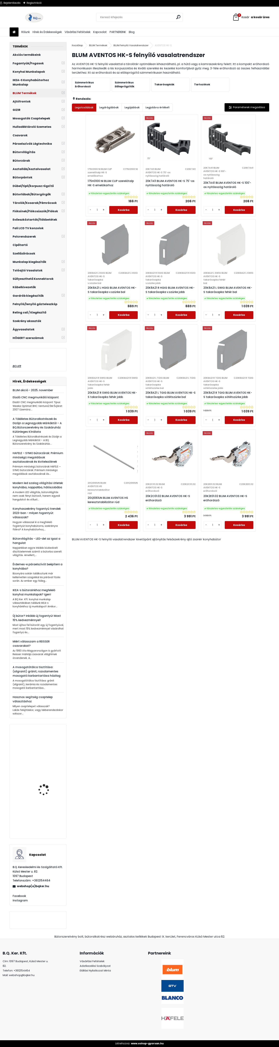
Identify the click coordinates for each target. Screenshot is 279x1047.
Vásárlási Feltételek (77, 32)
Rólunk (25, 32)
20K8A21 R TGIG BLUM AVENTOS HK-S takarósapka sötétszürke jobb (95, 422)
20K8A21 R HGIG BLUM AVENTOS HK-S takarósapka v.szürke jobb (95, 306)
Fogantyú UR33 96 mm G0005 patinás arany (47, 787)
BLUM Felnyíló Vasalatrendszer (131, 45)
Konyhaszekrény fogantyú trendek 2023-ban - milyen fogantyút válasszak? (37, 513)
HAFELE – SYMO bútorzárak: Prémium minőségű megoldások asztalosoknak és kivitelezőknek (38, 457)
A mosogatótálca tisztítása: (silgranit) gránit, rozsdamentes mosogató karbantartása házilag (36, 671)
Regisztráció (34, 3)
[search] (179, 17)
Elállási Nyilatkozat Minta (95, 970)
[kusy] (83, 221)
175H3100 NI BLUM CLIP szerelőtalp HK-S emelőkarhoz (91, 188)
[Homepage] (14, 32)
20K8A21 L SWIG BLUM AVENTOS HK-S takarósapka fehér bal (144, 306)
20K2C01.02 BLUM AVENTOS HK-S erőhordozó (192, 419)
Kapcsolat (100, 32)
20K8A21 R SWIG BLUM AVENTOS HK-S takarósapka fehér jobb (194, 306)
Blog (132, 32)
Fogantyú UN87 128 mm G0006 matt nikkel (48, 821)
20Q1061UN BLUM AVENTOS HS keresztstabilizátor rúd (145, 420)
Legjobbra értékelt (158, 107)
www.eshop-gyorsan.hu (147, 1043)
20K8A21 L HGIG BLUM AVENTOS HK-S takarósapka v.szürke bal (243, 190)
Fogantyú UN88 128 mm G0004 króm (48, 746)
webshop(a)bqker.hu (33, 886)
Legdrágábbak (109, 107)
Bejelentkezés (12, 3)
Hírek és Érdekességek (47, 32)
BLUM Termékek (98, 45)
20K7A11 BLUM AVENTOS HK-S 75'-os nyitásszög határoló (145, 190)
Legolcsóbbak (84, 107)
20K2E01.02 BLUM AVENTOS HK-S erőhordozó (242, 419)
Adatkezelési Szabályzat (95, 966)
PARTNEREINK (118, 32)
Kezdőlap (77, 45)
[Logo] (34, 17)
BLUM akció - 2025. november (33, 390)
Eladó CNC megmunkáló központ (36, 397)
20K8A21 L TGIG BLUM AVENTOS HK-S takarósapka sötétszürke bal (243, 306)
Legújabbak (132, 107)
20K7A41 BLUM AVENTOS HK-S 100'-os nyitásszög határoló (194, 190)
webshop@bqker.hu (22, 975)
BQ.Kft (17, 366)
